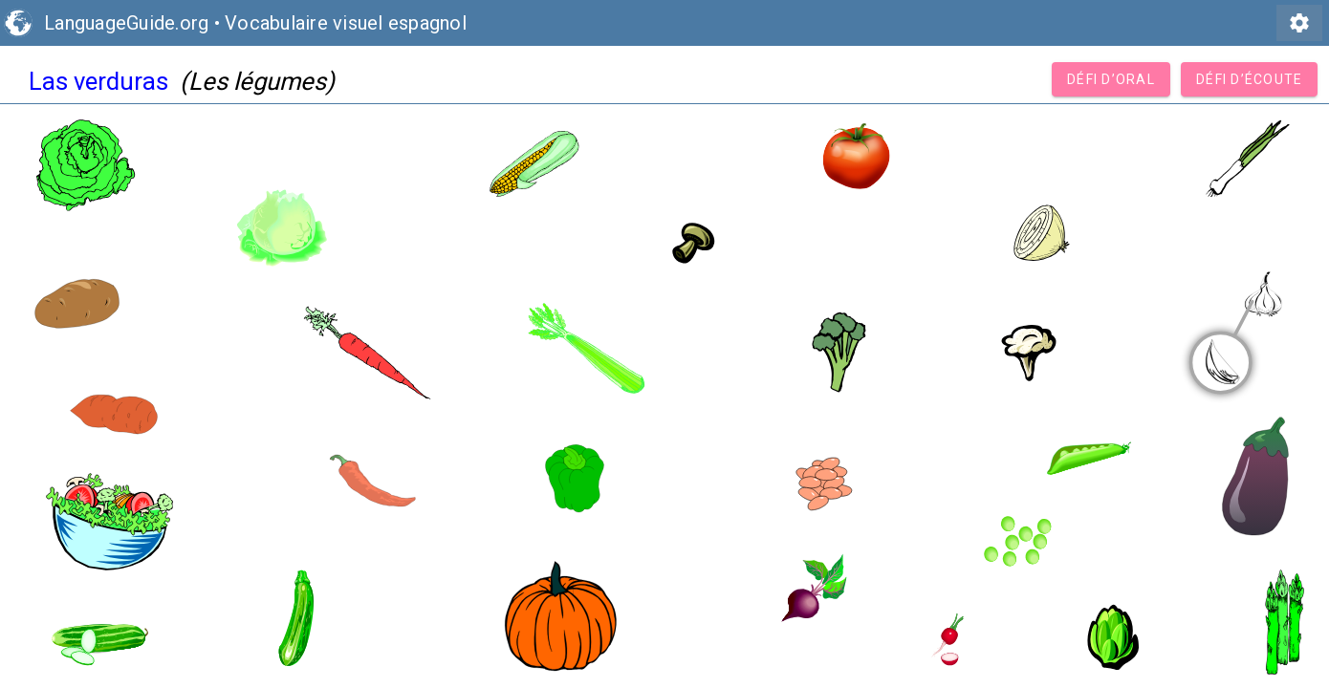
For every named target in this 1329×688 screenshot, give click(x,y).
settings (1299, 22)
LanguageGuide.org (126, 22)
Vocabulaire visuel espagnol (346, 22)
